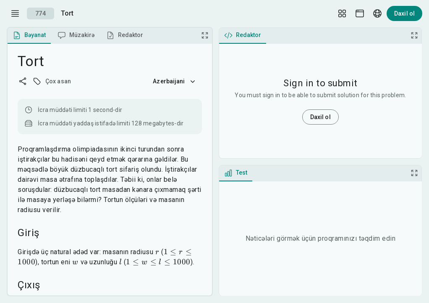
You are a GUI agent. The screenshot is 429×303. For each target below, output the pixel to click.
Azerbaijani (174, 81)
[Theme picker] (359, 13)
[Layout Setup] (342, 13)
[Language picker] (377, 13)
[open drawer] (15, 13)
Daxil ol (404, 13)
